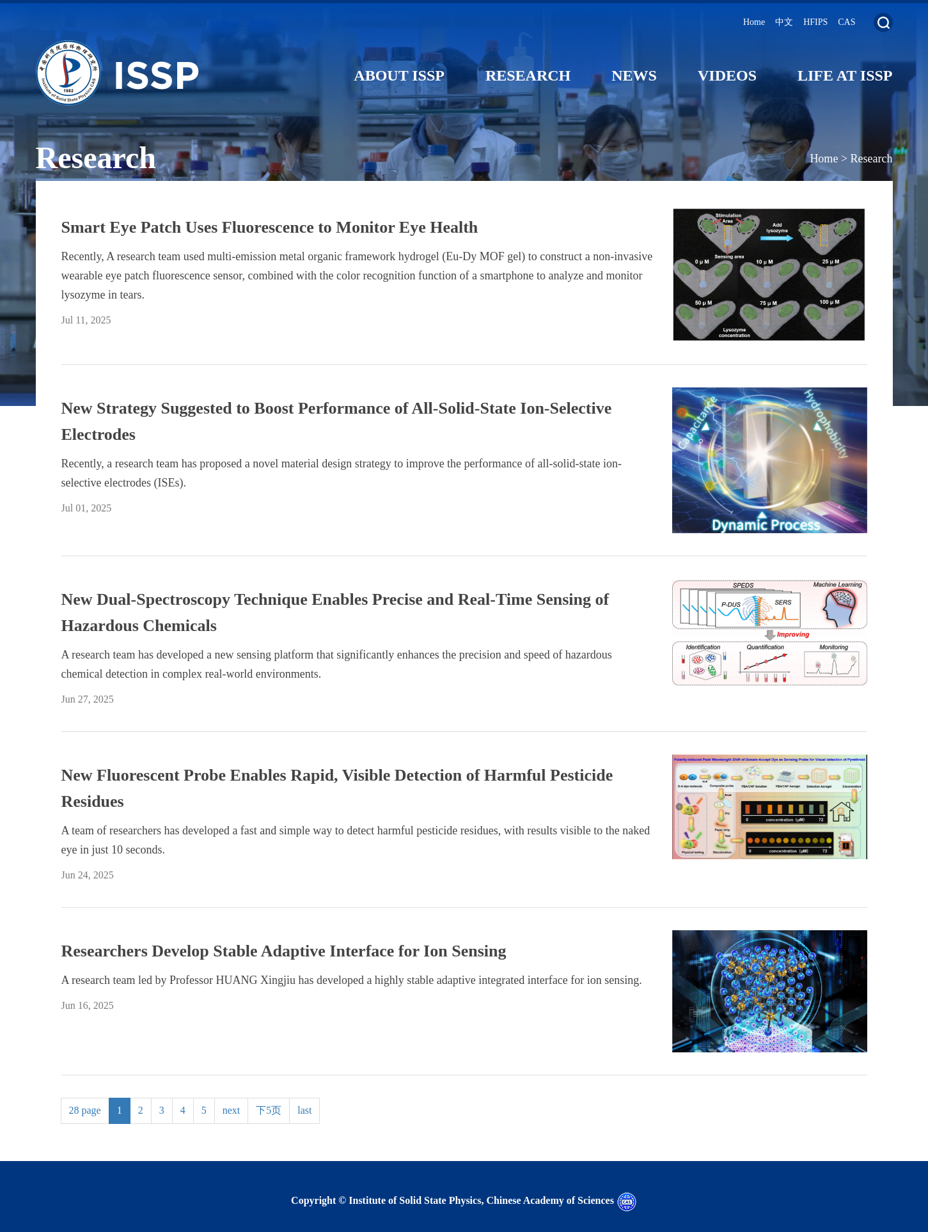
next (231, 1110)
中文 (784, 22)
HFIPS (815, 22)
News (634, 75)
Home (754, 22)
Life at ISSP (845, 75)
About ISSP (399, 75)
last (304, 1110)
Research (527, 75)
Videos (727, 75)
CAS (846, 22)
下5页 (268, 1110)
